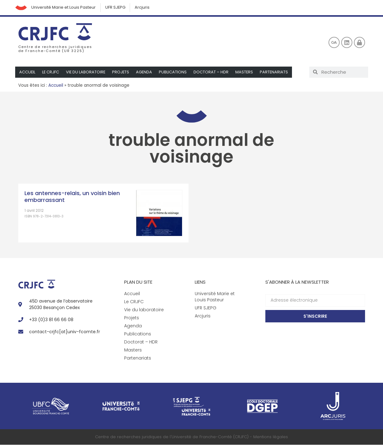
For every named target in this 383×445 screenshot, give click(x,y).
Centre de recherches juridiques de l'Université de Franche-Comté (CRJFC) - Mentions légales (191, 437)
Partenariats (276, 72)
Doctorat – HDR (212, 72)
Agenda (145, 72)
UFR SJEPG (116, 8)
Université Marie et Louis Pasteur (64, 8)
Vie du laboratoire (87, 72)
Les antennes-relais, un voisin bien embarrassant (72, 197)
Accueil (27, 72)
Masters (246, 72)
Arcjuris (143, 8)
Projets (122, 72)
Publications (175, 72)
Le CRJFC (51, 72)
